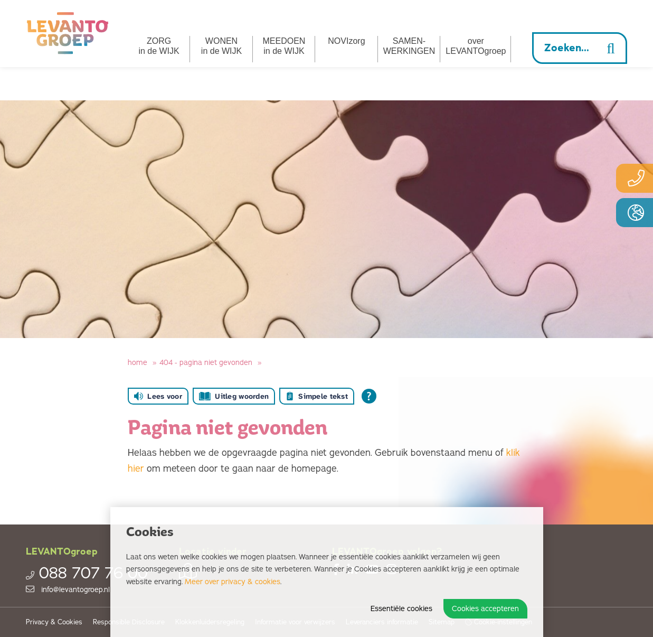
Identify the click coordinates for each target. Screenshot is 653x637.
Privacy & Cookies (54, 622)
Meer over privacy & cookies (232, 582)
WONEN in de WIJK (221, 45)
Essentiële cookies (401, 609)
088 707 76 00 (87, 573)
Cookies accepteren (485, 609)
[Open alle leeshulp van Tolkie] (369, 396)
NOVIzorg (346, 40)
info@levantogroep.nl (68, 590)
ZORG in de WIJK (158, 45)
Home (137, 363)
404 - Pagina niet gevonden (205, 363)
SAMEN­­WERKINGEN (409, 45)
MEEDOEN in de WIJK (284, 45)
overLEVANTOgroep (476, 45)
